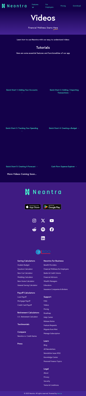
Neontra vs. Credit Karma (27, 336)
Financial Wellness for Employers (56, 269)
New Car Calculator (24, 273)
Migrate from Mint (50, 329)
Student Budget (23, 265)
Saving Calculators (26, 260)
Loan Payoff (21, 297)
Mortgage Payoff (23, 301)
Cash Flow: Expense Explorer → (64, 166)
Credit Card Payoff (24, 305)
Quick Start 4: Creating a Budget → (64, 128)
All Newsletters (49, 349)
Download (77, 6)
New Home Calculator (25, 281)
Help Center (48, 317)
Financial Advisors (50, 277)
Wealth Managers (50, 281)
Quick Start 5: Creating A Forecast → (22, 166)
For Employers (49, 5)
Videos (46, 305)
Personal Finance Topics (53, 361)
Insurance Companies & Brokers (56, 289)
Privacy (46, 377)
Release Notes (49, 321)
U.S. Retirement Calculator (27, 317)
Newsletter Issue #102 (52, 353)
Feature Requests (50, 325)
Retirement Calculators (28, 312)
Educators (47, 285)
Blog (45, 345)
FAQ (45, 301)
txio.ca (59, 393)
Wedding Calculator (25, 277)
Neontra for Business (54, 260)
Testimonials (23, 324)
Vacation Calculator (25, 269)
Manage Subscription (52, 333)
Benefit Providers (50, 265)
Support (47, 296)
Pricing (63, 6)
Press (20, 343)
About (46, 373)
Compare (21, 332)
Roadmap (47, 313)
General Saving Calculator (27, 285)
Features (35, 4)
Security (47, 381)
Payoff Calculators (26, 292)
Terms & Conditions (51, 385)
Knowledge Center (51, 357)
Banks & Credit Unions (52, 273)
